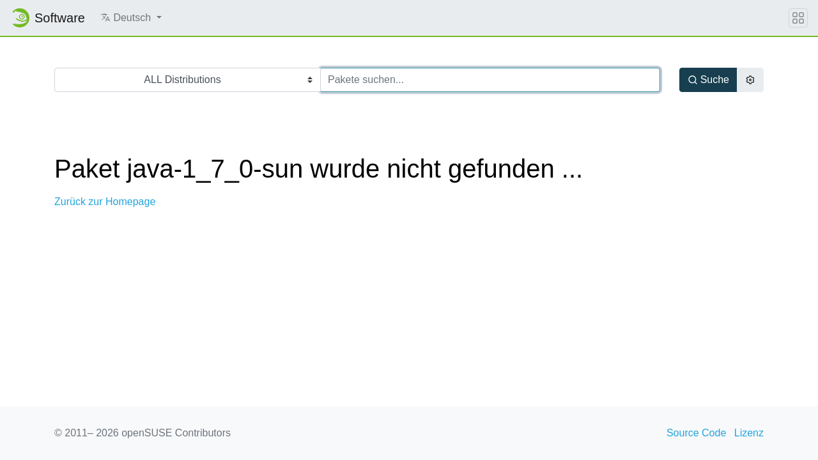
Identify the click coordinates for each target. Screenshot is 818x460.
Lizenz (749, 432)
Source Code (696, 432)
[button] (131, 18)
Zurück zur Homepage (104, 201)
